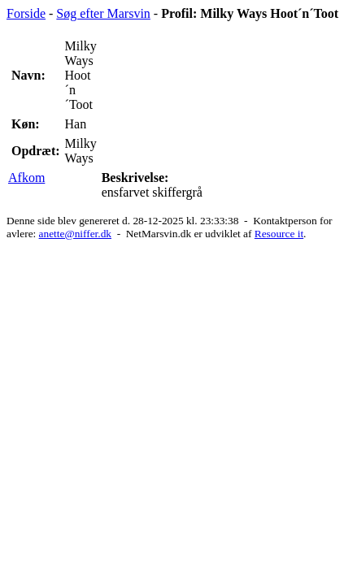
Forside (26, 13)
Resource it (279, 234)
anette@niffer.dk (75, 234)
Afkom (26, 177)
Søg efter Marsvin (103, 13)
